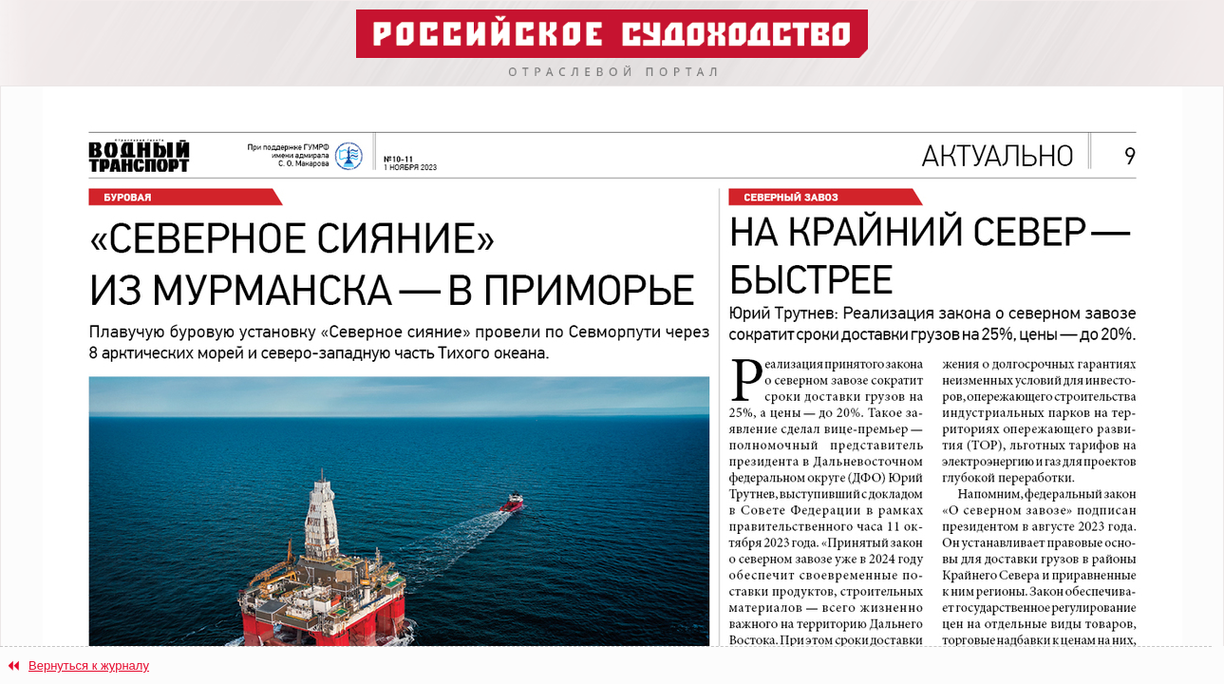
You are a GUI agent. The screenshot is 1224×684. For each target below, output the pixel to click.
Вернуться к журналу (88, 665)
